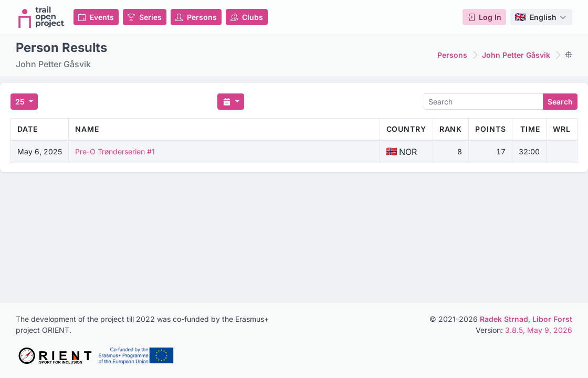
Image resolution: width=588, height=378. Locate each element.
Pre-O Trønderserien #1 (115, 151)
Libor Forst (552, 318)
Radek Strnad (504, 318)
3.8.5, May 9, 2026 (538, 330)
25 (21, 101)
